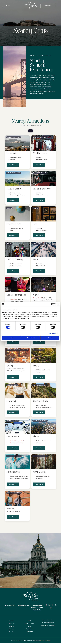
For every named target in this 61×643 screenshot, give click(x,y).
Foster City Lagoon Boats (17, 441)
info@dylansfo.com (23, 605)
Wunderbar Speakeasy (16, 443)
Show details (52, 333)
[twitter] (52, 605)
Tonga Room (13, 299)
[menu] (3, 7)
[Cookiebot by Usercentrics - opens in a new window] (52, 304)
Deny (11, 338)
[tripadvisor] (55, 605)
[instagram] (49, 605)
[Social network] (51, 608)
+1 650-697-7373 (10, 605)
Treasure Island (37, 298)
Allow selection (30, 338)
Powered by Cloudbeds (44, 640)
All (30, 130)
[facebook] (46, 605)
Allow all (49, 338)
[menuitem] (11, 620)
